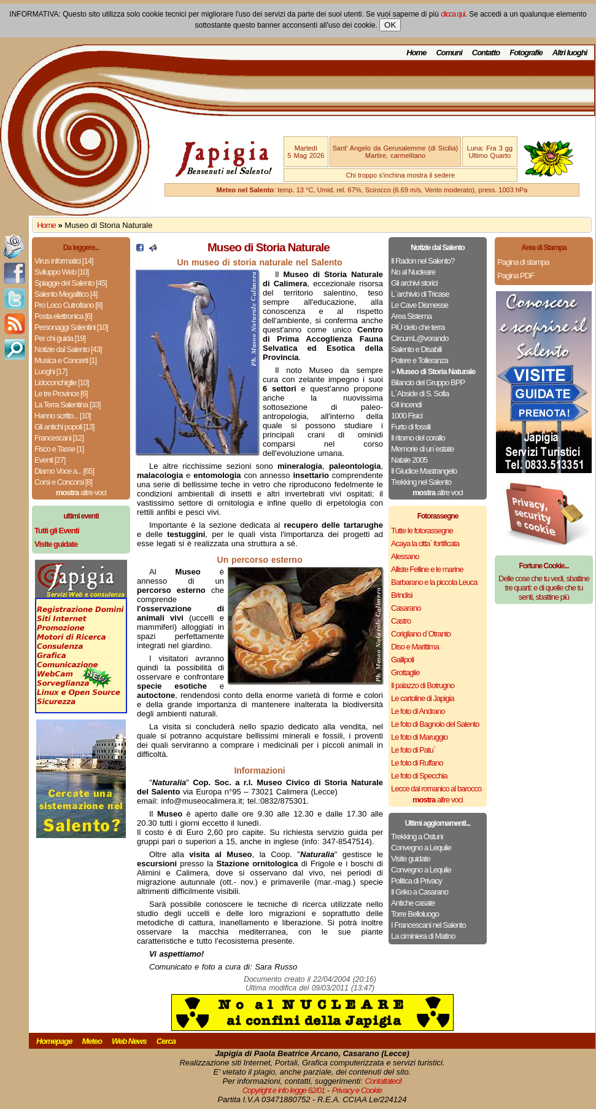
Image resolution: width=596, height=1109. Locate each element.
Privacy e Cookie (357, 1090)
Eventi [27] (49, 459)
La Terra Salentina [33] (67, 404)
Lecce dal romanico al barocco (436, 788)
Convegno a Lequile (421, 847)
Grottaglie (405, 672)
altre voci (81, 492)
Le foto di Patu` (413, 749)
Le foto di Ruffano (417, 762)
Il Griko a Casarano (419, 891)
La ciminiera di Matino (423, 936)
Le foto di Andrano (418, 711)
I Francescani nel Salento (428, 925)
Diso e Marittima (415, 646)
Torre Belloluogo (415, 914)
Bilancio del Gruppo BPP (428, 382)
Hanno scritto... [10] (62, 415)
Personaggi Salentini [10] (71, 327)
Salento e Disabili (416, 349)
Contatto (486, 52)
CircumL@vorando (420, 338)
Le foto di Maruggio (419, 737)
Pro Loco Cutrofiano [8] (68, 305)
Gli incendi (406, 404)
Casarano (405, 608)
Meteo (92, 1041)
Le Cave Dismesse (419, 305)
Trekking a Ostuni (417, 836)
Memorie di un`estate (422, 448)
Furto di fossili (410, 426)
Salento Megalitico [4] (65, 294)
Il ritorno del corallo (418, 437)
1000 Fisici (406, 415)
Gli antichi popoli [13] (64, 426)
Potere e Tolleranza (419, 360)
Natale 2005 (409, 459)
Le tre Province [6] (61, 393)
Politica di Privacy (416, 880)
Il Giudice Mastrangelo (424, 471)
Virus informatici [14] (63, 260)
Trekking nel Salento (421, 482)
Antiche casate (413, 902)
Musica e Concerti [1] (65, 360)
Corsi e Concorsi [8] (63, 482)
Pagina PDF (515, 275)
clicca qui (453, 14)
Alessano (405, 556)
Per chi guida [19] (59, 338)
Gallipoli (402, 659)
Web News (129, 1041)
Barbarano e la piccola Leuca (434, 582)
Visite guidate (410, 858)
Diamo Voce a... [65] (64, 471)
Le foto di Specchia (419, 775)
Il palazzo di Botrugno (422, 685)
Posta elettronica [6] (63, 316)
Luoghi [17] (50, 371)
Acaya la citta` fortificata (425, 543)
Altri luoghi (569, 52)
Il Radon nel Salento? (422, 260)
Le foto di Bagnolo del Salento (435, 724)
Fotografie (526, 52)
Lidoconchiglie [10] (61, 382)
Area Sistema (411, 316)
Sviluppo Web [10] (61, 271)
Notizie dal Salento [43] (68, 349)
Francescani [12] (58, 437)
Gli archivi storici (414, 283)
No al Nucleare (413, 271)
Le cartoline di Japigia (422, 698)
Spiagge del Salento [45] (70, 283)
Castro (401, 620)
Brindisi (401, 595)
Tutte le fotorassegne (422, 530)
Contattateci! (383, 1081)
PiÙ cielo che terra (417, 327)
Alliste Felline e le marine (427, 569)
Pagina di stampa (523, 262)
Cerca (166, 1041)
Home (416, 52)
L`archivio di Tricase (420, 294)
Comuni (449, 52)
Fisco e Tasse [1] (58, 448)
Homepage (54, 1041)
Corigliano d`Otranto (421, 633)
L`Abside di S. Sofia (420, 393)
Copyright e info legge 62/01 (283, 1090)
